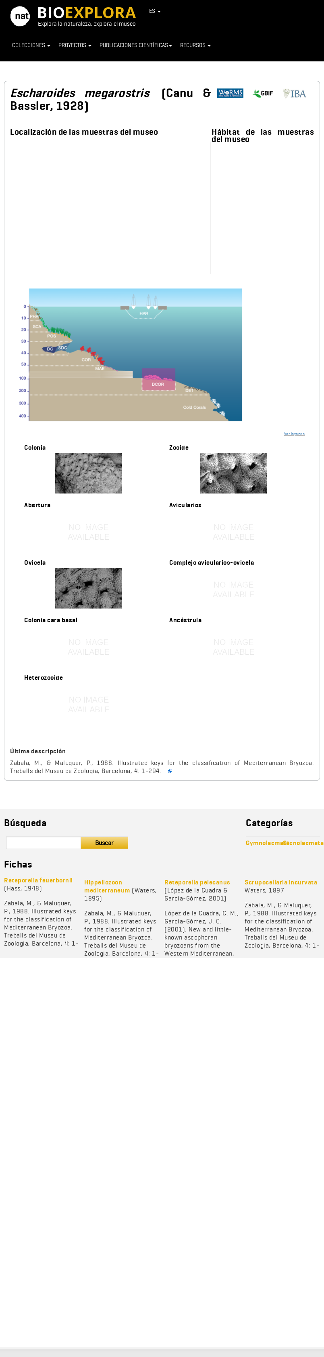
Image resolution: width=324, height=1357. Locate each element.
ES (155, 11)
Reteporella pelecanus (197, 882)
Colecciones (31, 45)
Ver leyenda (294, 433)
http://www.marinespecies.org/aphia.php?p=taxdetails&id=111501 (233, 93)
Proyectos (74, 45)
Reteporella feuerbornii (38, 880)
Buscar (104, 843)
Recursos (195, 45)
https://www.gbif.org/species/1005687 (265, 93)
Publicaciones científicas (136, 45)
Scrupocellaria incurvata (281, 882)
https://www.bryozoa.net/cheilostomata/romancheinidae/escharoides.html (298, 93)
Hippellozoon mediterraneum (107, 886)
